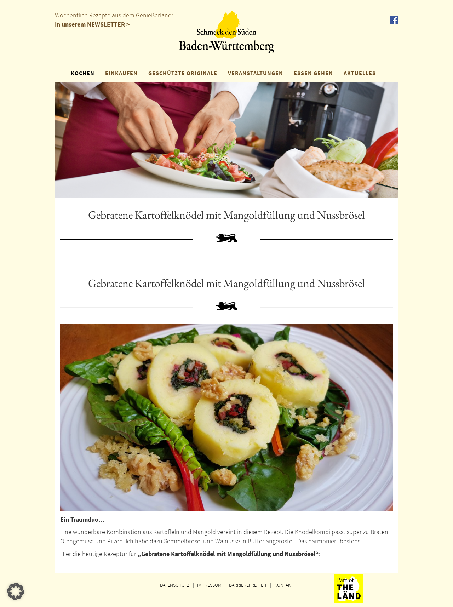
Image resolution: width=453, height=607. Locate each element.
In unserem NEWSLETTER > (92, 24)
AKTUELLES (360, 72)
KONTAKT (283, 585)
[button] (15, 591)
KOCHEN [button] (82, 72)
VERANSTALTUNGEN (255, 72)
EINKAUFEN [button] (121, 72)
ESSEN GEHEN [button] (313, 72)
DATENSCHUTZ (175, 585)
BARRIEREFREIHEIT (248, 585)
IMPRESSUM (209, 585)
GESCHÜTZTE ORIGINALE (182, 72)
